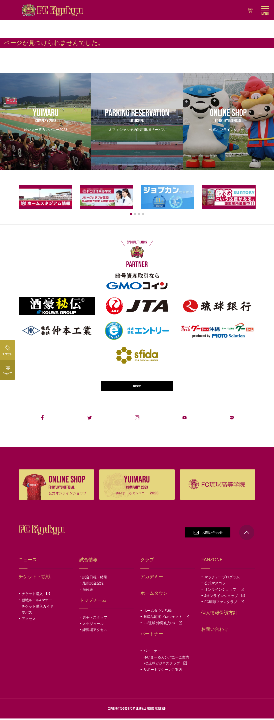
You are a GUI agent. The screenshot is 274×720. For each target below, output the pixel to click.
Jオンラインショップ (224, 597)
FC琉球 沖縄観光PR (162, 625)
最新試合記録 (93, 585)
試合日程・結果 (94, 579)
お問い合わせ (212, 534)
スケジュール (93, 625)
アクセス (29, 620)
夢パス (27, 614)
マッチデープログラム (222, 579)
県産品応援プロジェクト (166, 618)
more (137, 388)
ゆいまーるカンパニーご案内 (166, 659)
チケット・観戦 (34, 578)
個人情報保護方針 (219, 614)
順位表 (87, 591)
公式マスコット (216, 585)
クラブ (147, 561)
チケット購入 (36, 595)
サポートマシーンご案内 (162, 671)
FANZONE (212, 561)
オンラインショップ (224, 591)
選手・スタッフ (94, 619)
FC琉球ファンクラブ (224, 604)
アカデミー (151, 578)
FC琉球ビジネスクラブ (165, 665)
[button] (131, 216)
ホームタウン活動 (157, 612)
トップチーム (93, 601)
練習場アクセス (94, 631)
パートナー (152, 653)
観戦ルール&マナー (37, 601)
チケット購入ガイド (37, 608)
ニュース (28, 561)
